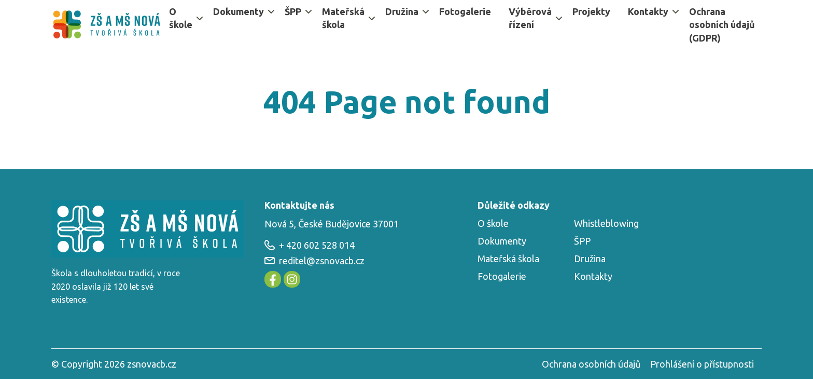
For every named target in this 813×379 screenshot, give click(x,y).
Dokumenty (238, 11)
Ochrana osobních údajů (591, 364)
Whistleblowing (606, 223)
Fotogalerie (465, 11)
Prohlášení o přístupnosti (702, 364)
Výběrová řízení (530, 18)
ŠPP (293, 11)
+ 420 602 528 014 (309, 245)
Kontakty (648, 11)
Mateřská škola (343, 18)
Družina (401, 11)
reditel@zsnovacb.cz (314, 260)
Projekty (591, 11)
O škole (180, 18)
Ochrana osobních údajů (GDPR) (722, 24)
